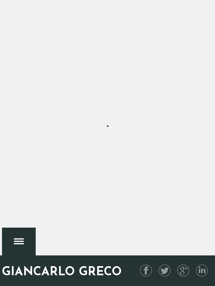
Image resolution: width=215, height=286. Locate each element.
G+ (183, 270)
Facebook (146, 270)
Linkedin (202, 270)
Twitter (164, 270)
